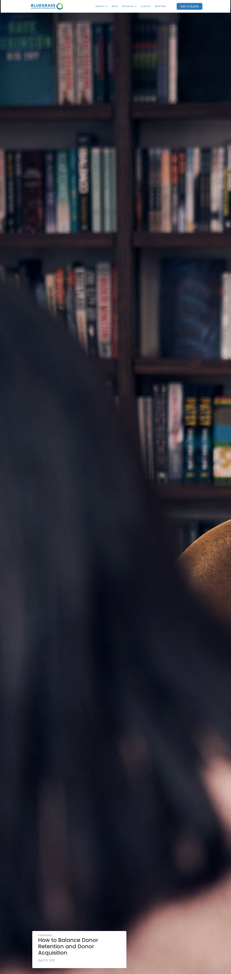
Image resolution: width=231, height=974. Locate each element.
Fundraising (45, 935)
